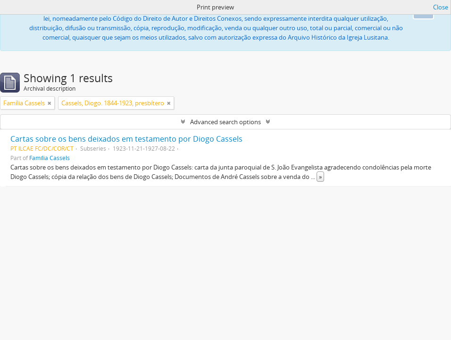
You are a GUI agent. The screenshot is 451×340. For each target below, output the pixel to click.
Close (440, 7)
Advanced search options (225, 122)
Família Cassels (49, 158)
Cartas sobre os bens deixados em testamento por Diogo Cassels (126, 139)
